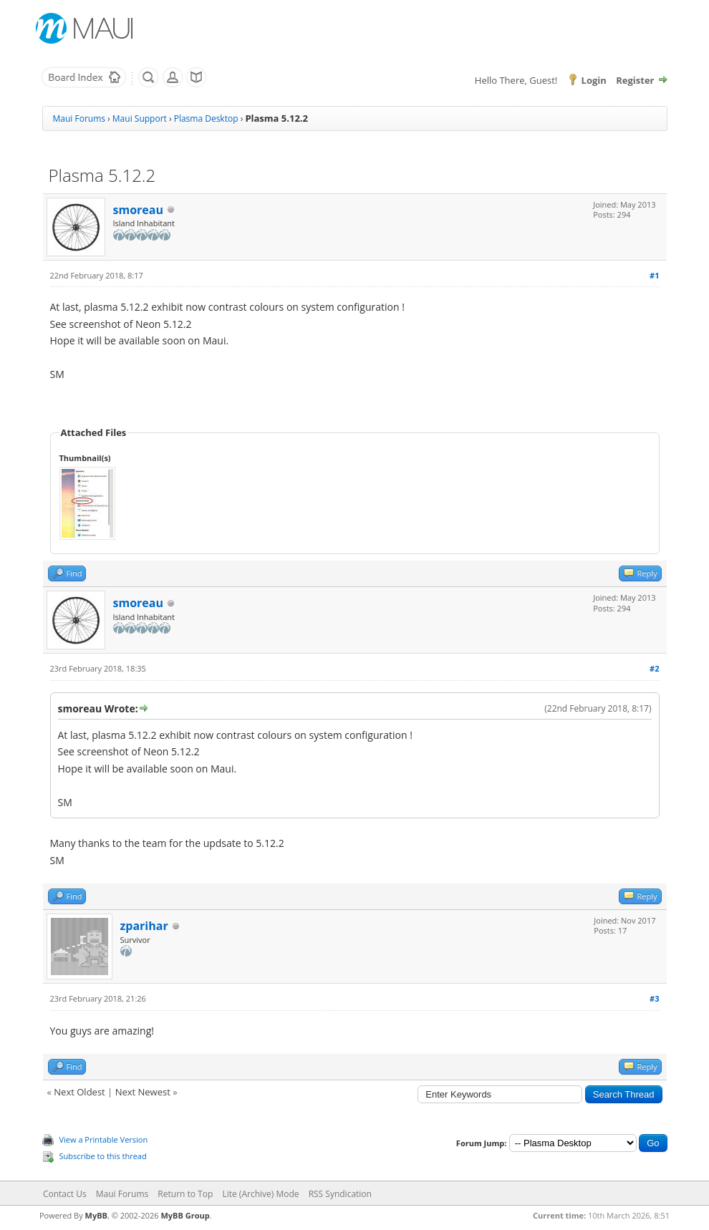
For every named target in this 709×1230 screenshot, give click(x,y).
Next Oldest (79, 1091)
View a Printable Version (103, 1139)
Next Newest (142, 1091)
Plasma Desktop (206, 118)
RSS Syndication (340, 1194)
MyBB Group (184, 1215)
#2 (654, 668)
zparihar (144, 926)
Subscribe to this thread (103, 1156)
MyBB (96, 1215)
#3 (654, 998)
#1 (654, 275)
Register (635, 80)
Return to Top (185, 1194)
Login (594, 80)
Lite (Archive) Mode (260, 1194)
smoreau (138, 210)
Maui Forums (79, 118)
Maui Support (139, 118)
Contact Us (65, 1194)
